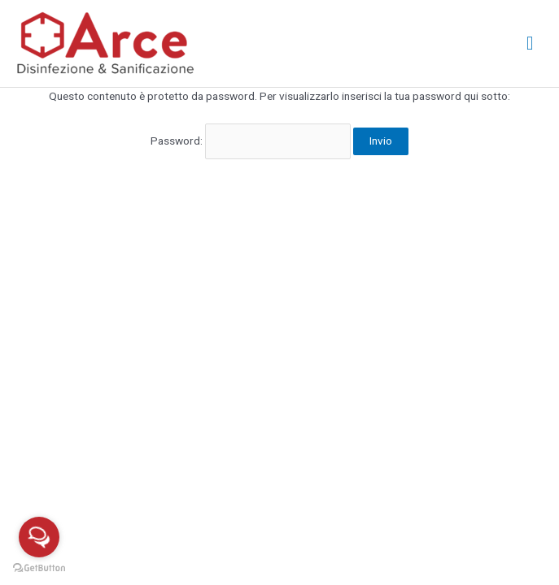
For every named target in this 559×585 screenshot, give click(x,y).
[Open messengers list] (39, 537)
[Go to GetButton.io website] (39, 568)
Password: (251, 140)
